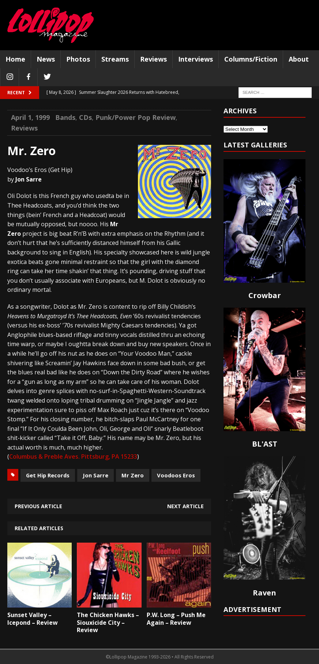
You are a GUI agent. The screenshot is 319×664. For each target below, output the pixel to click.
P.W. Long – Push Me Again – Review (176, 619)
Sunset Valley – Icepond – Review (32, 619)
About (299, 59)
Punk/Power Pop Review (135, 117)
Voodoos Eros (176, 475)
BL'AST (264, 444)
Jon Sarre (95, 475)
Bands (65, 117)
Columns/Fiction (250, 59)
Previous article (38, 506)
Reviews (153, 59)
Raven (264, 593)
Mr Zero (132, 475)
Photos (78, 59)
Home (15, 59)
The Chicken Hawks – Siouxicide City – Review (108, 622)
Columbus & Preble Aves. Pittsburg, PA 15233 (73, 456)
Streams (115, 59)
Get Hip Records (48, 475)
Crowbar (264, 295)
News (46, 59)
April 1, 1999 (30, 117)
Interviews (195, 59)
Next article (185, 506)
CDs (85, 117)
